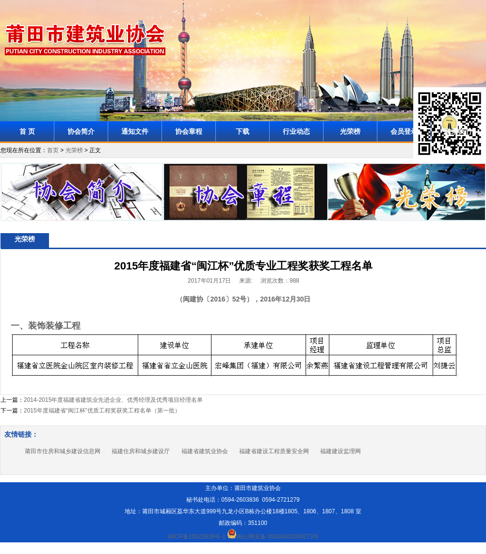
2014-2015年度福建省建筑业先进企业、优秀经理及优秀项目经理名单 (113, 399)
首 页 (27, 131)
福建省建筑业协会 (204, 451)
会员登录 (404, 131)
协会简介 (81, 131)
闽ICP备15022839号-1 (196, 536)
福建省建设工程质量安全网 (274, 451)
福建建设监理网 (340, 451)
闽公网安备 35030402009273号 (273, 536)
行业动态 (296, 131)
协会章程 (188, 131)
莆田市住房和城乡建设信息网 (62, 451)
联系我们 (457, 131)
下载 (242, 131)
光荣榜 (350, 131)
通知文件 (134, 131)
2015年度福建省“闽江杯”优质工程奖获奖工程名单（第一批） (102, 410)
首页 (53, 150)
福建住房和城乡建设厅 (141, 451)
